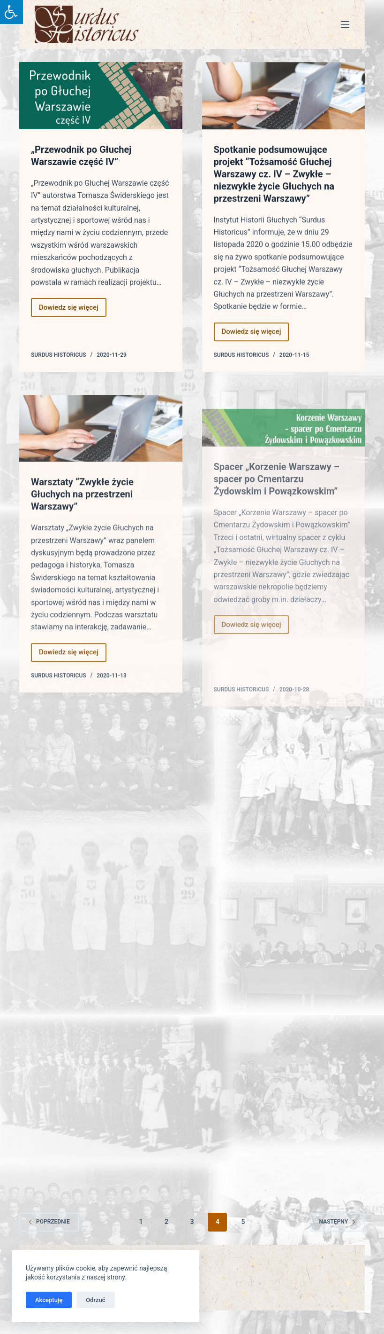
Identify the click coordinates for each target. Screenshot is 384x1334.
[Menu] (345, 24)
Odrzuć (95, 1299)
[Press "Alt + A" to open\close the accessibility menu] (11, 12)
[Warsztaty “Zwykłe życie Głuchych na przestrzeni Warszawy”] (100, 445)
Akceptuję (48, 1299)
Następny (337, 1221)
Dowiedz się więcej (72, 310)
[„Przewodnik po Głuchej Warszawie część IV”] (100, 95)
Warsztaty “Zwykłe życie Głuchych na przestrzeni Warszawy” (82, 512)
